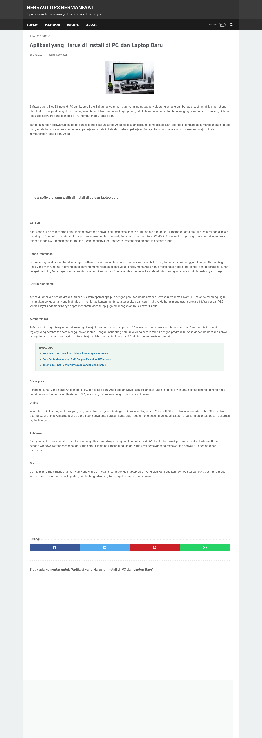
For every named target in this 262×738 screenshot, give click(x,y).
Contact (120, 726)
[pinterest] (115, 594)
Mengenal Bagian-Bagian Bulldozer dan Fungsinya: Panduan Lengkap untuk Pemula (207, 370)
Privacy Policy (136, 726)
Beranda (35, 18)
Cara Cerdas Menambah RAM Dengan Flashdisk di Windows (77, 392)
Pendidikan (55, 18)
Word (224, 447)
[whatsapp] (149, 594)
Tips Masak (211, 441)
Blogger (94, 18)
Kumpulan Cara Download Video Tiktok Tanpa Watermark (75, 386)
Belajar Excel (189, 427)
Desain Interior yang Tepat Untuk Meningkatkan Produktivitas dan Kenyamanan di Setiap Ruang (203, 401)
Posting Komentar (57, 51)
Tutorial (75, 18)
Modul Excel (189, 441)
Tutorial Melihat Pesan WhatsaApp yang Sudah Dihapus (74, 398)
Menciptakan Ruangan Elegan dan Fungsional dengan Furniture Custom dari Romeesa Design (205, 386)
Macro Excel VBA (215, 434)
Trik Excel (188, 447)
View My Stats (188, 147)
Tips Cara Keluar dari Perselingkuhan (205, 243)
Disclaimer (153, 726)
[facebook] (47, 594)
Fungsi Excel (189, 434)
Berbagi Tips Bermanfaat (63, 4)
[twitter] (81, 594)
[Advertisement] (98, 171)
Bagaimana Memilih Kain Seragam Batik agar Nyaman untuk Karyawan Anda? (205, 355)
